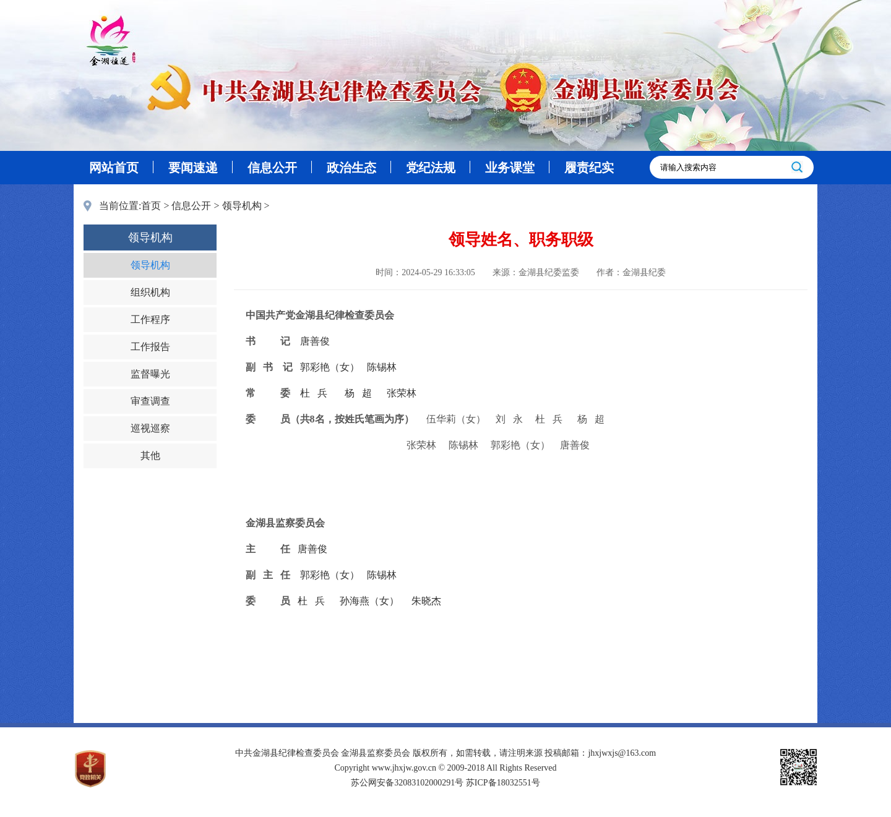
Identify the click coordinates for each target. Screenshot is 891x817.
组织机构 (150, 292)
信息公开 (272, 167)
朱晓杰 (426, 601)
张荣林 (401, 393)
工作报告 (150, 346)
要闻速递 (193, 167)
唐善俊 (315, 341)
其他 (150, 455)
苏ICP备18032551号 (503, 782)
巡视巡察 (150, 428)
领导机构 (242, 205)
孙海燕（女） (369, 601)
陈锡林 (382, 367)
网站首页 (114, 167)
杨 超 (358, 393)
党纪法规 (430, 167)
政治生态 (351, 167)
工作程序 (150, 319)
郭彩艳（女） (329, 367)
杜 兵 (313, 393)
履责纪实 (589, 167)
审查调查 (150, 401)
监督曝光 (150, 374)
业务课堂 (510, 167)
